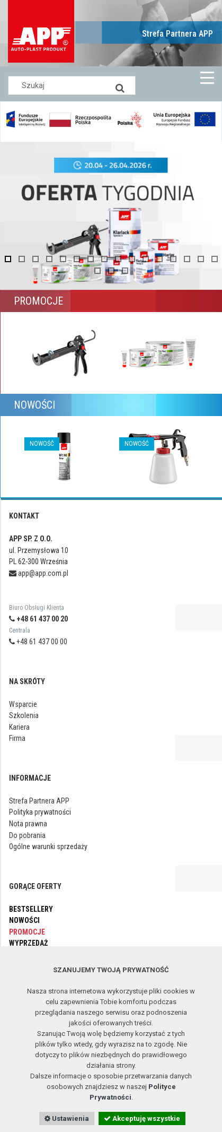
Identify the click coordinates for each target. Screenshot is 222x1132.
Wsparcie (23, 704)
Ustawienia (67, 1118)
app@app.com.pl (38, 573)
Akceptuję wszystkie (142, 1118)
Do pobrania (27, 835)
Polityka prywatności (40, 812)
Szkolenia (24, 715)
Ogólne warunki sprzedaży (48, 846)
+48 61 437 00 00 (38, 641)
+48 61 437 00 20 (38, 619)
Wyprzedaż (28, 943)
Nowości (24, 920)
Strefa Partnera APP (177, 34)
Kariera (19, 727)
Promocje (27, 932)
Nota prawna (28, 823)
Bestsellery (31, 909)
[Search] (120, 85)
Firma (17, 738)
